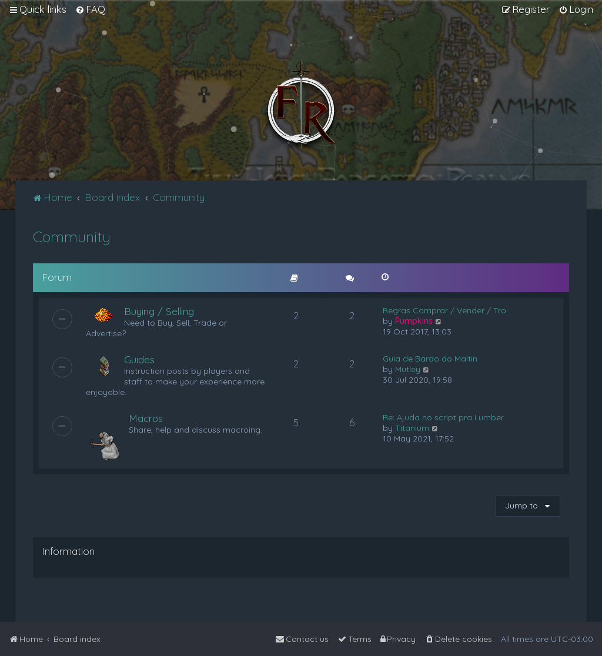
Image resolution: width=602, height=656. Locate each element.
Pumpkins (414, 321)
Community (72, 236)
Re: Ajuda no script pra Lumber (443, 417)
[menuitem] (90, 9)
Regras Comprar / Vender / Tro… (447, 310)
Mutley (407, 369)
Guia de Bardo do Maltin (430, 358)
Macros (146, 418)
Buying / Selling (159, 311)
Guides (139, 359)
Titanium (412, 428)
